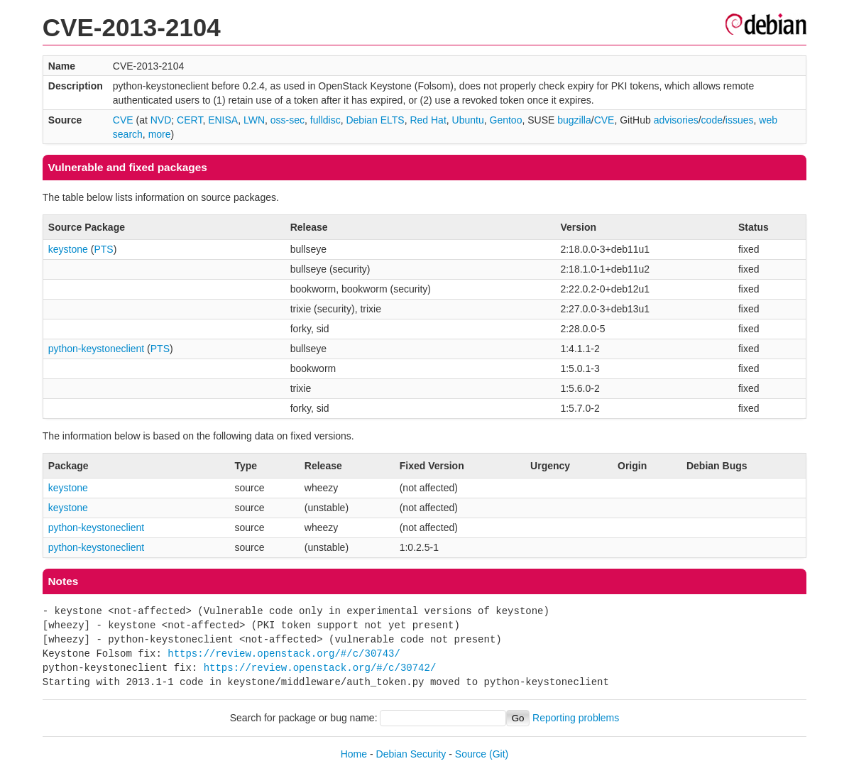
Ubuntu (468, 120)
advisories (676, 120)
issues (739, 120)
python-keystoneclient (96, 348)
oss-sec (287, 120)
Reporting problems (575, 717)
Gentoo (506, 120)
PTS (103, 249)
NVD (161, 120)
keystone (68, 249)
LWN (254, 120)
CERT (189, 120)
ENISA (223, 120)
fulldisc (325, 120)
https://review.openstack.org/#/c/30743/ (284, 653)
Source (470, 754)
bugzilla (574, 120)
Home (354, 754)
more (159, 134)
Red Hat (428, 120)
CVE (123, 120)
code (712, 120)
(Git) (498, 754)
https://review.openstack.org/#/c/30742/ (320, 667)
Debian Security (411, 754)
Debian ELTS (375, 120)
